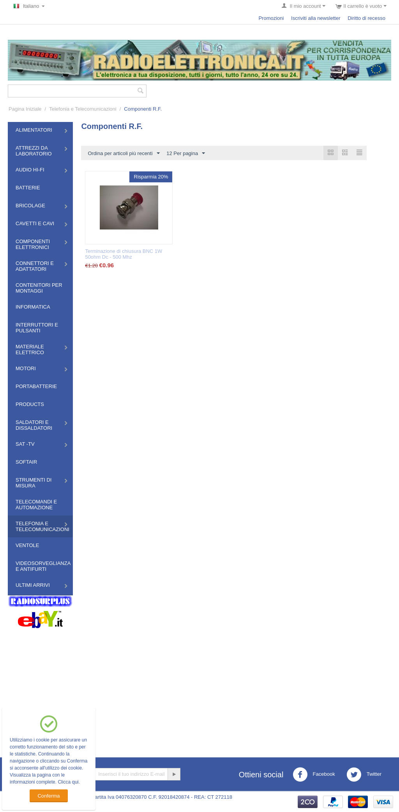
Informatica (33, 307)
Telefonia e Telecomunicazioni (82, 109)
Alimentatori (34, 130)
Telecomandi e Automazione (36, 504)
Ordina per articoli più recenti (123, 153)
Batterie (28, 188)
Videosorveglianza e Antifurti (43, 566)
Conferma (48, 796)
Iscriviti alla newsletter (315, 18)
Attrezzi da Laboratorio (34, 151)
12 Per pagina (185, 153)
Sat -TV (25, 444)
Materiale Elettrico (30, 349)
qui (75, 782)
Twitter (363, 774)
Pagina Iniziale (25, 109)
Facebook (314, 774)
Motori (26, 368)
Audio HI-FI (30, 170)
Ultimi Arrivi (33, 585)
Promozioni (271, 18)
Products (30, 404)
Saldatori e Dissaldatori (34, 425)
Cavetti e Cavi (35, 223)
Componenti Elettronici (33, 244)
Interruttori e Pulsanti (37, 328)
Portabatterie (36, 386)
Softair (26, 462)
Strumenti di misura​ (33, 483)
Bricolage (30, 205)
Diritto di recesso (366, 18)
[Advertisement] (199, 686)
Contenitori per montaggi (39, 288)
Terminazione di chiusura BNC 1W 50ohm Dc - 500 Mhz (123, 254)
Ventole (27, 545)
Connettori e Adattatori (35, 266)
